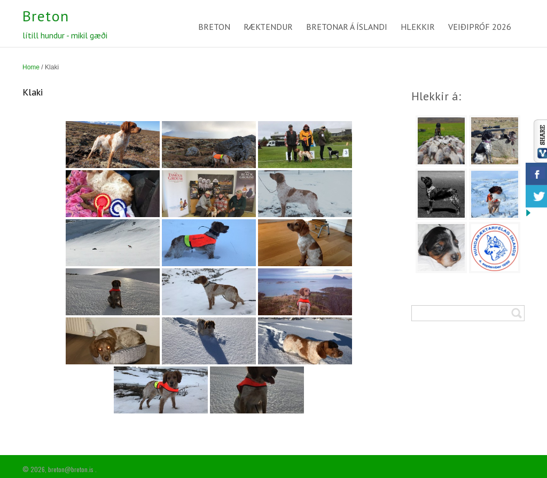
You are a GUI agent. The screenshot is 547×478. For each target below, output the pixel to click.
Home (31, 67)
